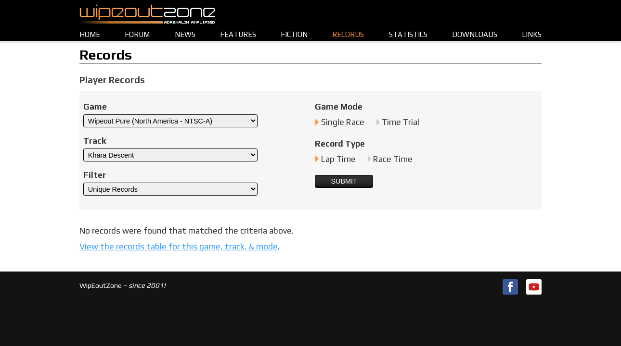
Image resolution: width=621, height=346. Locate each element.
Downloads (474, 34)
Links (532, 34)
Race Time (393, 159)
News (185, 34)
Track (94, 141)
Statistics (408, 34)
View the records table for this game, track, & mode (178, 246)
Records (348, 34)
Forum (137, 34)
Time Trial (400, 122)
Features (238, 34)
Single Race (342, 122)
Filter (94, 175)
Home (89, 34)
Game (95, 106)
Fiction (294, 34)
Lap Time (338, 159)
